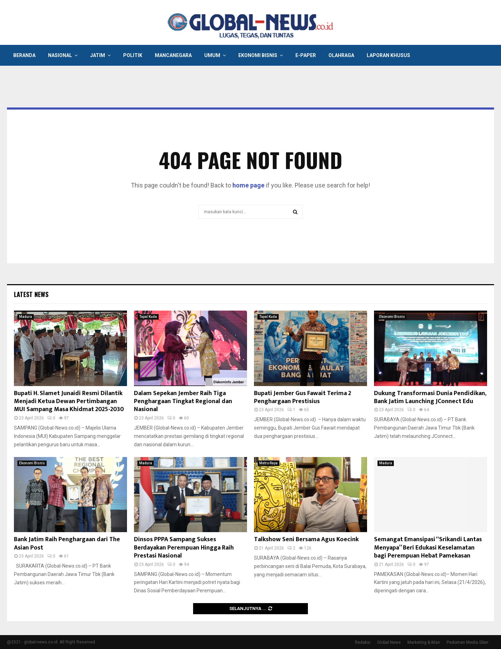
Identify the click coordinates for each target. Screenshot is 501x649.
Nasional (60, 55)
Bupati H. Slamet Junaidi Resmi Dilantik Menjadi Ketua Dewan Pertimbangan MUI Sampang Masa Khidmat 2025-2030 (69, 401)
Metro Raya (268, 463)
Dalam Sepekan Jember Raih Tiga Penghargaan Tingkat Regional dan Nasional (183, 401)
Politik (132, 55)
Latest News (31, 294)
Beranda (24, 55)
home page (248, 185)
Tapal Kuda (148, 317)
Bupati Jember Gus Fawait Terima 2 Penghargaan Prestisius (302, 397)
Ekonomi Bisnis (257, 55)
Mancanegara (173, 55)
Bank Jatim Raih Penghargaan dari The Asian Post (67, 543)
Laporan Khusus (388, 55)
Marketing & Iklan (423, 642)
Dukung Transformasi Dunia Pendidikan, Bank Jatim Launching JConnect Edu (430, 397)
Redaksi (363, 642)
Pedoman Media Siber (467, 642)
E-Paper (305, 55)
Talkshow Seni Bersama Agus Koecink (306, 539)
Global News (389, 642)
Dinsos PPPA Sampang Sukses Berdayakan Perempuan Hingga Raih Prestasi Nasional (184, 547)
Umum (212, 55)
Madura (25, 317)
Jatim (97, 55)
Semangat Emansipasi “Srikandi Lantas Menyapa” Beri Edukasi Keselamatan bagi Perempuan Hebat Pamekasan (428, 547)
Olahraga (341, 55)
